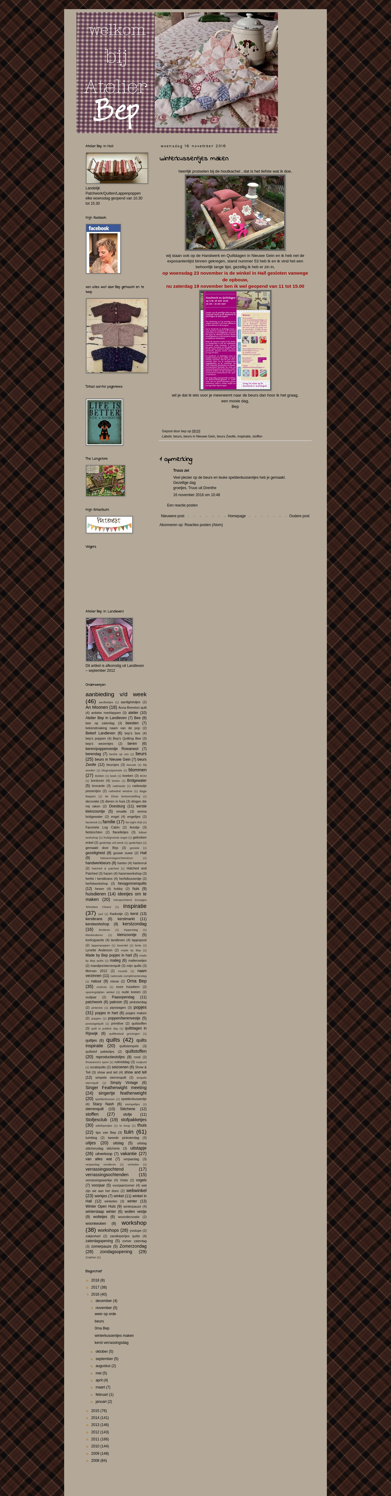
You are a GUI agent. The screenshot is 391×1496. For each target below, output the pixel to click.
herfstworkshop (97, 883)
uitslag (118, 1143)
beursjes (113, 764)
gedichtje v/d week (111, 842)
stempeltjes (132, 1104)
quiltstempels (129, 1046)
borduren (97, 780)
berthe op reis (119, 754)
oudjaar (91, 997)
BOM (143, 775)
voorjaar (98, 1185)
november (104, 1308)
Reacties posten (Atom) (204, 525)
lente (138, 945)
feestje (135, 827)
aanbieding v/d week (116, 694)
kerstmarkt (126, 919)
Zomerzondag (133, 1246)
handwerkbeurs (98, 863)
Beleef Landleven (100, 733)
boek (113, 775)
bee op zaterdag (100, 723)
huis (136, 889)
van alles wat (99, 1159)
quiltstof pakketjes (100, 1051)
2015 (95, 1411)
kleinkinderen (94, 935)
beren (132, 743)
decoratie (92, 801)
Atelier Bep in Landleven (106, 718)
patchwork (94, 1002)
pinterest (97, 1007)
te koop (124, 1125)
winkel (119, 1196)
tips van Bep (106, 1132)
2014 (95, 1418)
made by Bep (131, 950)
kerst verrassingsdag (112, 1343)
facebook (91, 822)
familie (109, 821)
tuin (128, 1131)
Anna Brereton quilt (132, 707)
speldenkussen (105, 1099)
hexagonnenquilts (132, 883)
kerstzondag (135, 923)
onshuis (102, 987)
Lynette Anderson (99, 950)
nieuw (114, 981)
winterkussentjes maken (114, 1335)
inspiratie (243, 436)
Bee (137, 718)
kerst (134, 914)
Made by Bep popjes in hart (109, 955)
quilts (113, 1040)
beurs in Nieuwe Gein (199, 436)
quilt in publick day (104, 1028)
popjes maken (136, 1013)
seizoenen (120, 1067)
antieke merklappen (106, 713)
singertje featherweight (122, 1093)
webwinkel (136, 1190)
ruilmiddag (122, 1062)
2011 (95, 1439)
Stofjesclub (96, 1119)
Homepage (237, 516)
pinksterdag (138, 1002)
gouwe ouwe (123, 853)
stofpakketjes (134, 1119)
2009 (95, 1453)
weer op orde (105, 1314)
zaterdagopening (99, 1241)
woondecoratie (129, 1217)
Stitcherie (127, 1109)
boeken (127, 775)
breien (116, 780)
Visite (124, 1180)
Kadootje (116, 914)
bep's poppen (96, 738)
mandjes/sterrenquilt (105, 965)
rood (137, 1057)
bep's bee (132, 733)
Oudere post (299, 516)
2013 (95, 1425)
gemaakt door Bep (102, 848)
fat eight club (134, 822)
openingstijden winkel (100, 992)
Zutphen (91, 1257)
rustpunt (141, 1062)
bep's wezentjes (99, 743)
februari (102, 1394)
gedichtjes (135, 842)
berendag (93, 754)
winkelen (110, 1201)
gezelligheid (95, 853)
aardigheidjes (131, 702)
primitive (117, 1023)
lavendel (122, 945)
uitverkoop (103, 1154)
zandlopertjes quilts (125, 1236)
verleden (133, 1164)
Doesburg (117, 806)
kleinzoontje (127, 935)
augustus (103, 1366)
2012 (95, 1432)
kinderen (104, 929)
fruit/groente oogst (115, 837)
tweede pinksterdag (123, 1137)
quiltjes (91, 1040)
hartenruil (140, 863)
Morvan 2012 (96, 971)
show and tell (107, 1072)
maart (101, 1387)
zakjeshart (93, 1236)
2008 (95, 1460)
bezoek (131, 764)
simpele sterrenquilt (110, 1077)
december (104, 1301)
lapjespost (139, 940)
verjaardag (131, 1159)
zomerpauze (101, 1246)
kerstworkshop (97, 924)
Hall (143, 853)
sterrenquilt (95, 1109)
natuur (96, 981)
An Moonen (97, 707)
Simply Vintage (124, 1083)
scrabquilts (98, 1067)
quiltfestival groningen (124, 1033)
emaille (121, 811)
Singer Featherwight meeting (116, 1087)
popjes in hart (106, 1013)
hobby (118, 889)
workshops (108, 1230)
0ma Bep (102, 1328)
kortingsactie (95, 940)
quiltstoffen (136, 1051)
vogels (141, 1180)
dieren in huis (115, 801)
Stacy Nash (103, 1104)
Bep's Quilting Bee (127, 738)
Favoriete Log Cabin (102, 827)
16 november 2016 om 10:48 (196, 495)
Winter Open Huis (101, 1206)
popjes (140, 1007)
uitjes (91, 1142)
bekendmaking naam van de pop (113, 728)
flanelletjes (120, 832)
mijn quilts (134, 965)
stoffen (257, 436)
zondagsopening (116, 1251)
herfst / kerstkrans (99, 878)
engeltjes (134, 816)
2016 (95, 1294)
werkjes (101, 1196)
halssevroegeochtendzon (116, 858)
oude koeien (131, 992)
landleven (118, 940)
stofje (127, 1114)
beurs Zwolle (226, 436)
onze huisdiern (128, 987)
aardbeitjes (106, 702)
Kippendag (131, 929)
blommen (138, 769)
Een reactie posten (182, 505)
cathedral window (120, 791)
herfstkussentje (130, 878)
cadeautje (118, 786)
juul (100, 914)
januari (102, 1401)
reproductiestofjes (110, 1057)
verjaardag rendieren (101, 1164)
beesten (132, 723)
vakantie (128, 1153)
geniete (134, 848)
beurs (178, 436)
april (100, 1380)
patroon (116, 1002)
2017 (95, 1287)
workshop (134, 1223)
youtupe (135, 1230)
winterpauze (132, 1206)
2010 (95, 1446)
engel (115, 816)
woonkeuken (96, 1223)
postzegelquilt (95, 1023)
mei (99, 1373)
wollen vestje (136, 1211)
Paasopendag (123, 997)
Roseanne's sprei (97, 1062)
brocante (98, 786)
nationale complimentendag (129, 976)
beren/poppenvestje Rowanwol (112, 749)
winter (132, 1201)
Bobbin (99, 775)
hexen (99, 889)
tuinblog (91, 1137)
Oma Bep (137, 980)
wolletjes (100, 1217)
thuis (142, 1125)
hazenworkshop (130, 873)
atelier (133, 713)
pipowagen (118, 1007)
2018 (95, 1280)
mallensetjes (137, 960)
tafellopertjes (104, 1125)
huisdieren (96, 893)
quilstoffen (139, 1023)
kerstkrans (94, 919)
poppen (96, 1018)
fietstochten (94, 832)
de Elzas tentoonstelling (122, 796)
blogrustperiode (112, 770)
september (105, 1359)
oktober (102, 1351)
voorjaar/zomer (123, 1185)
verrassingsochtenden (107, 1174)
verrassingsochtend (105, 1169)
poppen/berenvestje (124, 1018)
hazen (108, 873)
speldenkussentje (134, 1099)
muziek (122, 971)
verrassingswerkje (99, 1180)
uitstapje (138, 1148)
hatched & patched (105, 868)
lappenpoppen (100, 945)
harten (122, 863)
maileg (115, 960)
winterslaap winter (101, 1211)
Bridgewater (137, 780)
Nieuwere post (173, 516)
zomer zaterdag (134, 1241)
